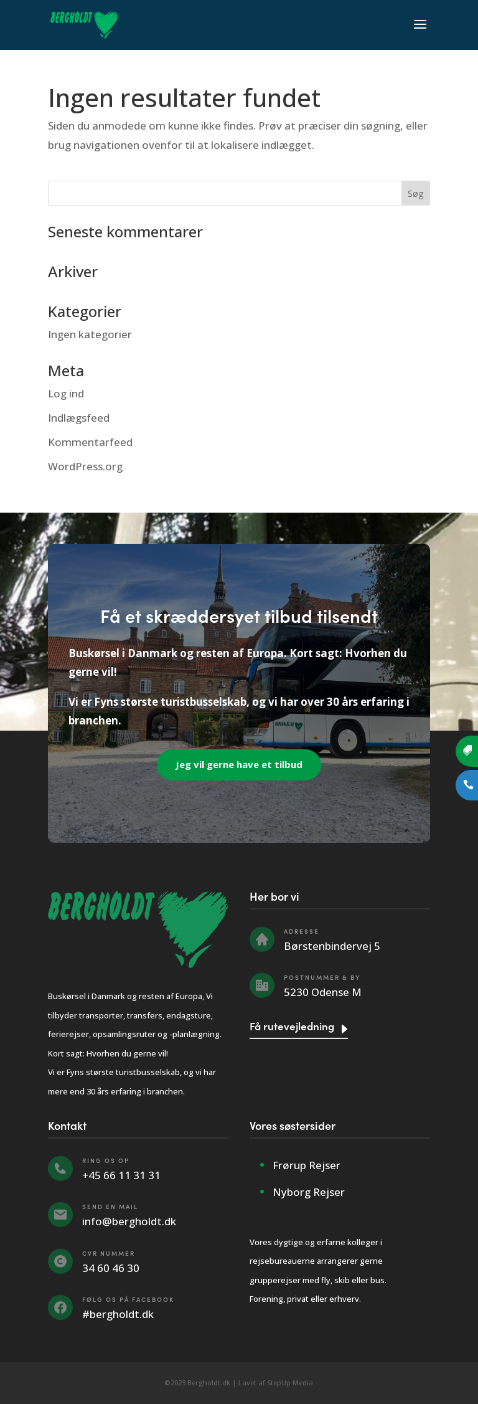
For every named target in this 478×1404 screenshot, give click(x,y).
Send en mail (110, 1206)
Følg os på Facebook (128, 1299)
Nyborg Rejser (309, 1192)
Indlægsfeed (79, 417)
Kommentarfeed (90, 442)
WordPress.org (85, 466)
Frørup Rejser (306, 1165)
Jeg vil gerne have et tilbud (239, 764)
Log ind (66, 393)
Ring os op (105, 1160)
